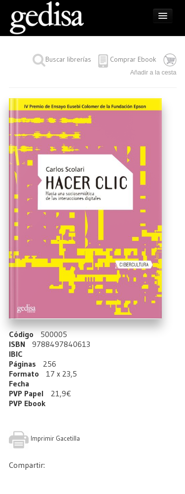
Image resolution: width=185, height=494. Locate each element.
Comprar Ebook (133, 59)
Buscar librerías (62, 59)
